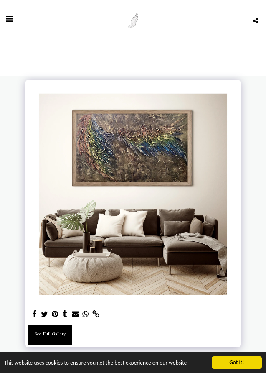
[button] (9, 20)
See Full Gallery (50, 334)
